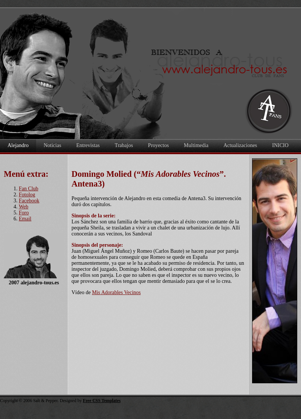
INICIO (280, 145)
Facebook (29, 200)
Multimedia (196, 145)
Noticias (52, 145)
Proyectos (158, 145)
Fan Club (28, 188)
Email (25, 219)
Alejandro (18, 145)
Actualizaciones (240, 145)
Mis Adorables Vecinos (116, 292)
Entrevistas (88, 145)
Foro (24, 213)
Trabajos (124, 145)
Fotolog (27, 194)
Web (23, 207)
